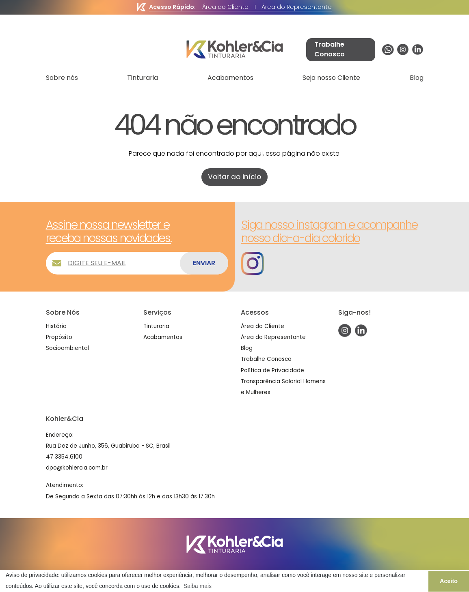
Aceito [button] (449, 581)
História (56, 326)
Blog (417, 77)
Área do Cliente (225, 7)
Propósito (59, 337)
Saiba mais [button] (198, 586)
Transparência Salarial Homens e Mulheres (283, 387)
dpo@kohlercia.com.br (77, 468)
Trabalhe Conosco (266, 359)
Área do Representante (297, 7)
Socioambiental (67, 348)
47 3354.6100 (64, 457)
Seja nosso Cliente (331, 77)
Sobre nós (62, 77)
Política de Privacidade (272, 370)
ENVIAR (204, 263)
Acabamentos (230, 77)
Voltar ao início (234, 177)
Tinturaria (142, 77)
